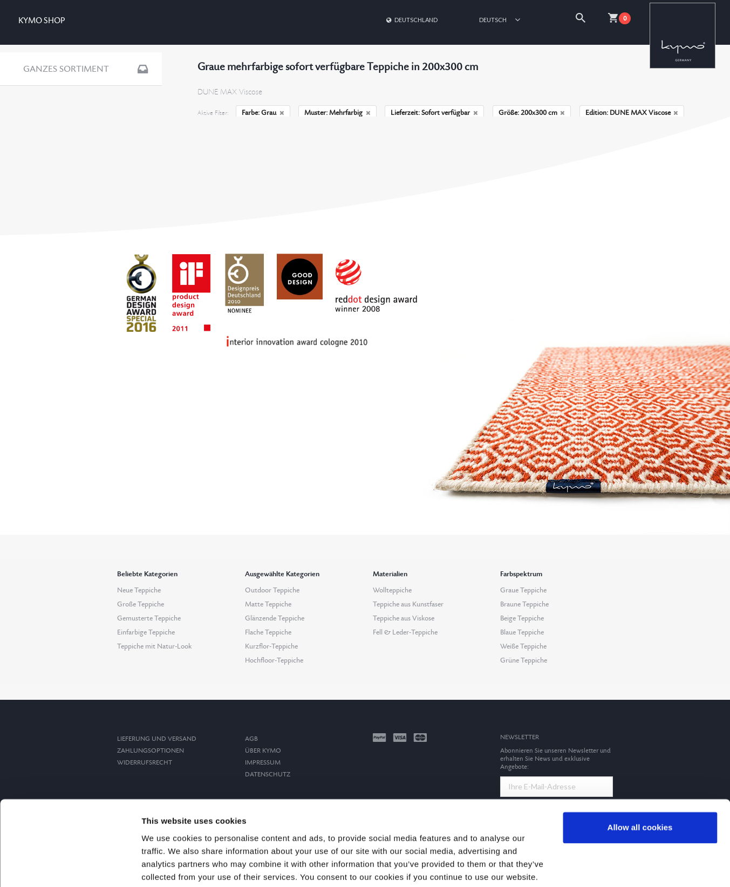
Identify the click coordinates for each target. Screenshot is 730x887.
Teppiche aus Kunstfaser (408, 604)
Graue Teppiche (523, 590)
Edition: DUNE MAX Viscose (632, 112)
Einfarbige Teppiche (146, 632)
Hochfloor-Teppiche (274, 660)
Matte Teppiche (268, 604)
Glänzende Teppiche (274, 618)
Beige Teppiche (522, 618)
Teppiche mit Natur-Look (154, 646)
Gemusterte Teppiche (149, 618)
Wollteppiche (392, 590)
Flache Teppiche (268, 632)
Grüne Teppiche (523, 660)
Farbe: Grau (263, 112)
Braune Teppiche (524, 604)
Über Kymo (263, 751)
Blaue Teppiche (522, 632)
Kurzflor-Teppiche (271, 646)
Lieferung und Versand (156, 739)
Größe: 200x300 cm (532, 112)
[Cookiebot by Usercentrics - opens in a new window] (70, 866)
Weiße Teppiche (523, 646)
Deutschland (411, 19)
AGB (251, 739)
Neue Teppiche (139, 590)
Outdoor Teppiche (272, 590)
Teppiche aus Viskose (403, 618)
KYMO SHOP (41, 21)
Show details (166, 865)
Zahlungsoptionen (150, 751)
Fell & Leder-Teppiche (405, 632)
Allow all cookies (640, 786)
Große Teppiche (140, 604)
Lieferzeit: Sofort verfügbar (434, 112)
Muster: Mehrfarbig (337, 112)
